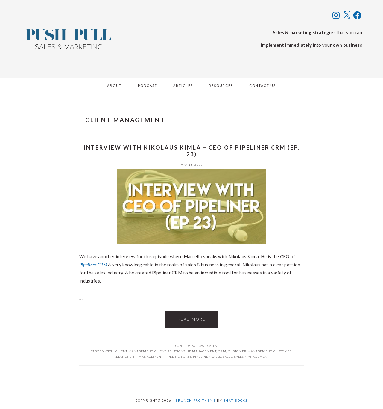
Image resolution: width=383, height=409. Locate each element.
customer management (250, 351)
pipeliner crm (178, 356)
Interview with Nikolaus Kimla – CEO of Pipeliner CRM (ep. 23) (191, 150)
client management (134, 351)
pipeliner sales (207, 356)
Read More (192, 319)
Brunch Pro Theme (195, 400)
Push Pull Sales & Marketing (69, 38)
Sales (212, 346)
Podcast (198, 346)
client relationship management (185, 351)
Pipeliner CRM (93, 264)
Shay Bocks (235, 400)
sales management (251, 356)
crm (222, 351)
